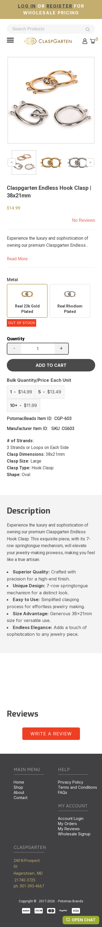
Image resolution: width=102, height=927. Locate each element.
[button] (10, 41)
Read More (17, 258)
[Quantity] (38, 349)
